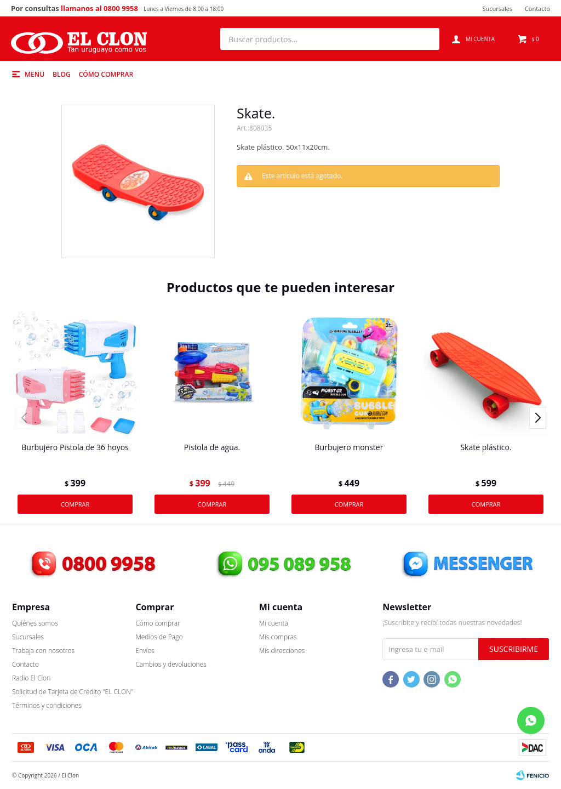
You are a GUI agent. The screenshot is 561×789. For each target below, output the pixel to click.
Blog (62, 74)
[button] (425, 39)
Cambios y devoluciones (170, 664)
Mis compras (278, 637)
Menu (34, 74)
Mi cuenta (273, 623)
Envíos (144, 650)
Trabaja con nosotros (43, 650)
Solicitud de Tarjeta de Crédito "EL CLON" (72, 691)
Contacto (537, 8)
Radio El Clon (31, 678)
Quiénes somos (35, 623)
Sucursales (497, 8)
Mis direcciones (282, 650)
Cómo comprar (106, 74)
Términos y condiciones (47, 705)
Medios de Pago (158, 637)
